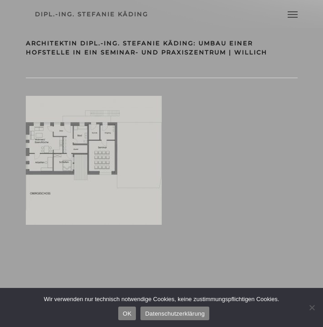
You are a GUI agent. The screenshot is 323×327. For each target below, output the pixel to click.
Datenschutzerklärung (174, 313)
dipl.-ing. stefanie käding (91, 14)
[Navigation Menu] (293, 14)
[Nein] (311, 307)
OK (127, 313)
